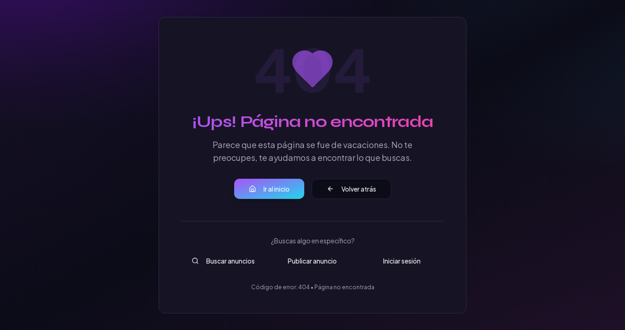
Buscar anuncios (223, 261)
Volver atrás (351, 189)
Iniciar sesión (402, 261)
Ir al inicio (269, 189)
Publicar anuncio (312, 261)
